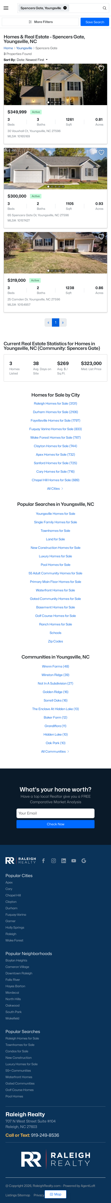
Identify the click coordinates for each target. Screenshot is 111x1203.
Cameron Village (17, 967)
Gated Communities (20, 1083)
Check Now (55, 824)
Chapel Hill (13, 895)
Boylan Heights (16, 960)
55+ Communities (18, 1070)
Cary (8, 889)
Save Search (95, 22)
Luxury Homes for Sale (55, 556)
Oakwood (12, 1005)
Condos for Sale (16, 1051)
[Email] (55, 813)
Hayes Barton (15, 986)
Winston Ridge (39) (55, 675)
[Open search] (89, 8)
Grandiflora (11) (55, 726)
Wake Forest (14, 940)
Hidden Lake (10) (55, 734)
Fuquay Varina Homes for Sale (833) (55, 429)
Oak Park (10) (55, 743)
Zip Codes (55, 641)
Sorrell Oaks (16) (56, 700)
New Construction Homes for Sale (56, 548)
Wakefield (12, 1018)
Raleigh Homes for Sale (22, 1038)
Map (55, 1194)
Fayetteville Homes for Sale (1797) (55, 420)
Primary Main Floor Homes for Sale (55, 582)
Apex (9, 882)
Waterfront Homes (18, 1077)
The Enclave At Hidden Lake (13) (55, 709)
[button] (6, 8)
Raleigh (10, 934)
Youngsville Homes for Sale (55, 513)
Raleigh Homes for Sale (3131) (55, 403)
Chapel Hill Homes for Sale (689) (55, 480)
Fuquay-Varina (15, 914)
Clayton (10, 902)
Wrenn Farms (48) (55, 666)
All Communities (55, 751)
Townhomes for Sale (55, 530)
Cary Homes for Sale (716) (55, 471)
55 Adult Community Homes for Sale (55, 573)
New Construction (18, 1057)
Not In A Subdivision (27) (55, 683)
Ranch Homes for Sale (55, 624)
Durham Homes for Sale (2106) (55, 412)
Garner (10, 921)
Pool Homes (14, 1096)
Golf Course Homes (19, 1090)
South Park (13, 1012)
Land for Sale (55, 539)
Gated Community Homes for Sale (55, 599)
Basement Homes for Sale (55, 607)
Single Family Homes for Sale (55, 522)
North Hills (13, 999)
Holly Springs (14, 927)
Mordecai (12, 992)
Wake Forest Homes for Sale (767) (55, 437)
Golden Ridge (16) (55, 692)
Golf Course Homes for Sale (55, 616)
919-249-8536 (45, 1135)
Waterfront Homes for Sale (55, 590)
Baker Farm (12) (55, 717)
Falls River (12, 979)
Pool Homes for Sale (55, 565)
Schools (55, 633)
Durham (11, 908)
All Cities (55, 488)
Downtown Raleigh (18, 973)
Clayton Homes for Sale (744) (55, 446)
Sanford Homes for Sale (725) (55, 463)
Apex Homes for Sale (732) (55, 454)
